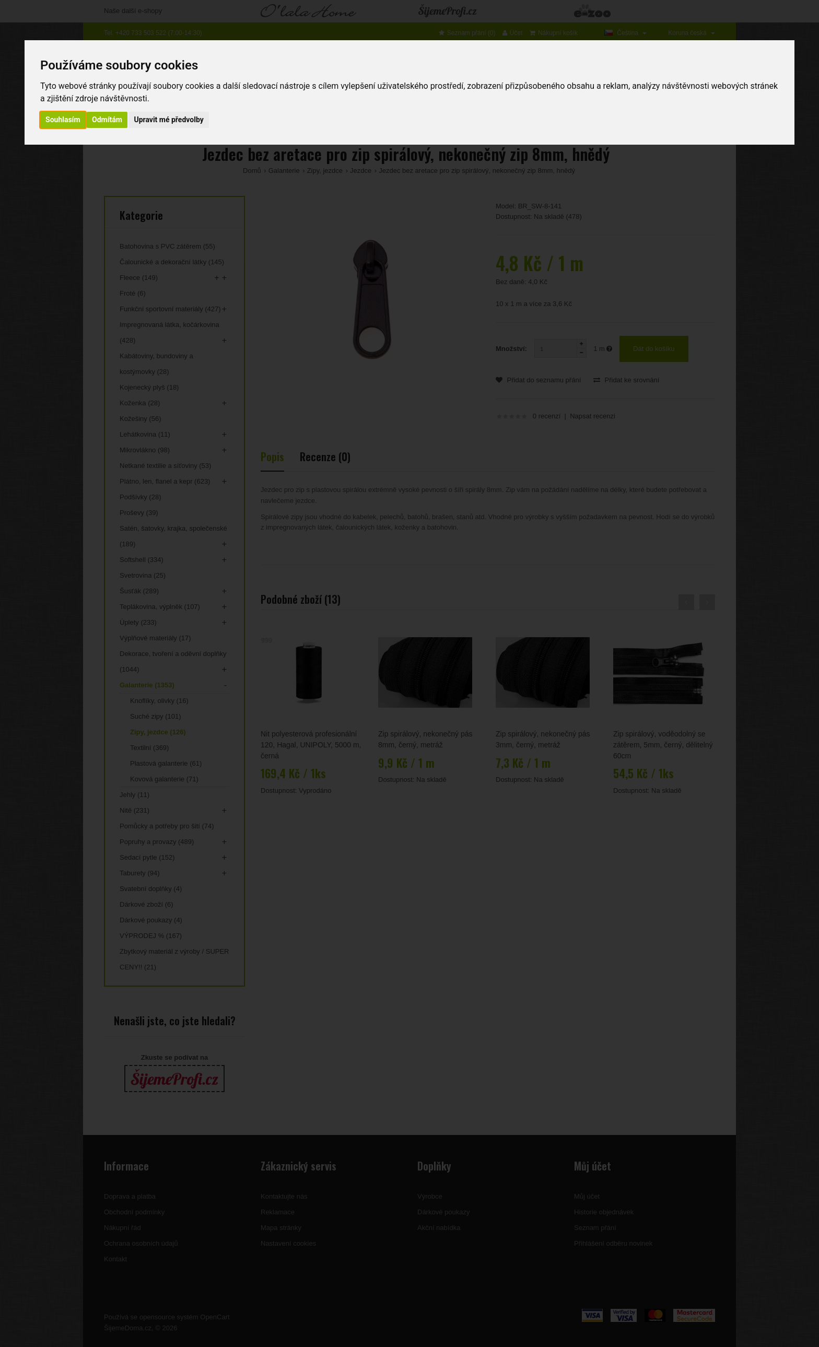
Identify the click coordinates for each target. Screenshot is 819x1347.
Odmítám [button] (107, 119)
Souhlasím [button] (62, 119)
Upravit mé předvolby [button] (168, 119)
